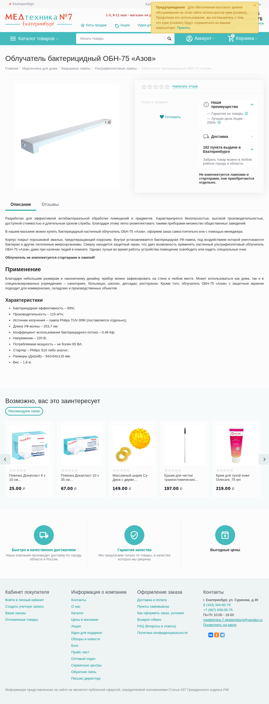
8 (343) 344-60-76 (216, 605)
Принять (183, 28)
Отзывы (50, 204)
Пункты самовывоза (153, 606)
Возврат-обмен (149, 620)
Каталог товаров (36, 38)
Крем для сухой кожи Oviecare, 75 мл (232, 477)
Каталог (77, 613)
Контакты (78, 600)
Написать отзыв (185, 86)
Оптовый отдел (83, 659)
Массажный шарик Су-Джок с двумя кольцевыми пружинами (132, 477)
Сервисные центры (86, 665)
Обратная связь (83, 672)
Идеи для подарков (86, 633)
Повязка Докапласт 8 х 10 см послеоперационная (27, 477)
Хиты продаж (96, 25)
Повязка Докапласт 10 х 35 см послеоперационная (80, 477)
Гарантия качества (134, 550)
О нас (75, 606)
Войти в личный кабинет (24, 600)
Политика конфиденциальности (162, 633)
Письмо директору (86, 678)
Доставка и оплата (152, 600)
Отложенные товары (21, 620)
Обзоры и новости (85, 639)
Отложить (170, 117)
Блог (74, 646)
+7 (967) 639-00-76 (218, 610)
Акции (125, 25)
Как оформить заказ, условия (160, 613)
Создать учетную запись (24, 606)
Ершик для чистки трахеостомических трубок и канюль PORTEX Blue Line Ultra (183, 477)
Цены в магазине (84, 620)
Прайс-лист (80, 652)
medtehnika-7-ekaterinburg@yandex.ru (232, 620)
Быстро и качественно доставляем (44, 550)
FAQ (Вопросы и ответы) (156, 626)
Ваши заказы (15, 613)
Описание (20, 204)
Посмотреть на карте (219, 625)
